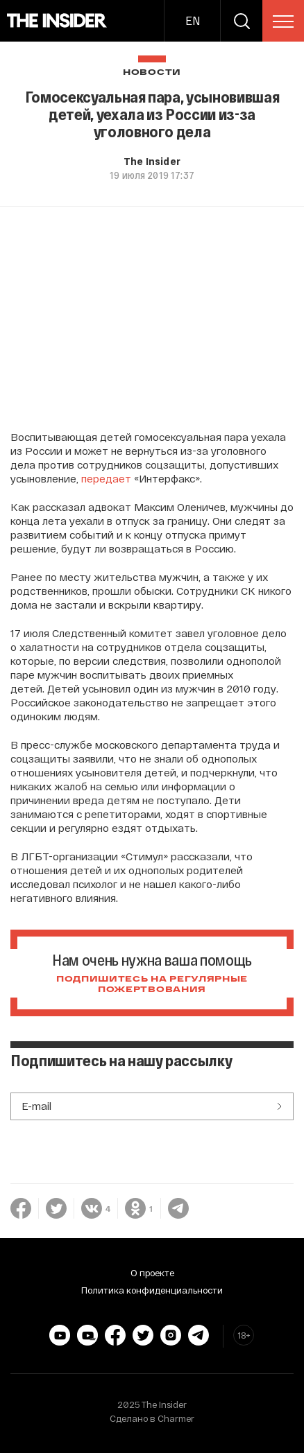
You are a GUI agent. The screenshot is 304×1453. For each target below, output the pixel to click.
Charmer (176, 1418)
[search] (241, 21)
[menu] (283, 21)
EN (192, 20)
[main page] (57, 20)
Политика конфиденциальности (152, 1290)
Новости (152, 72)
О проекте (152, 1272)
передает (106, 478)
